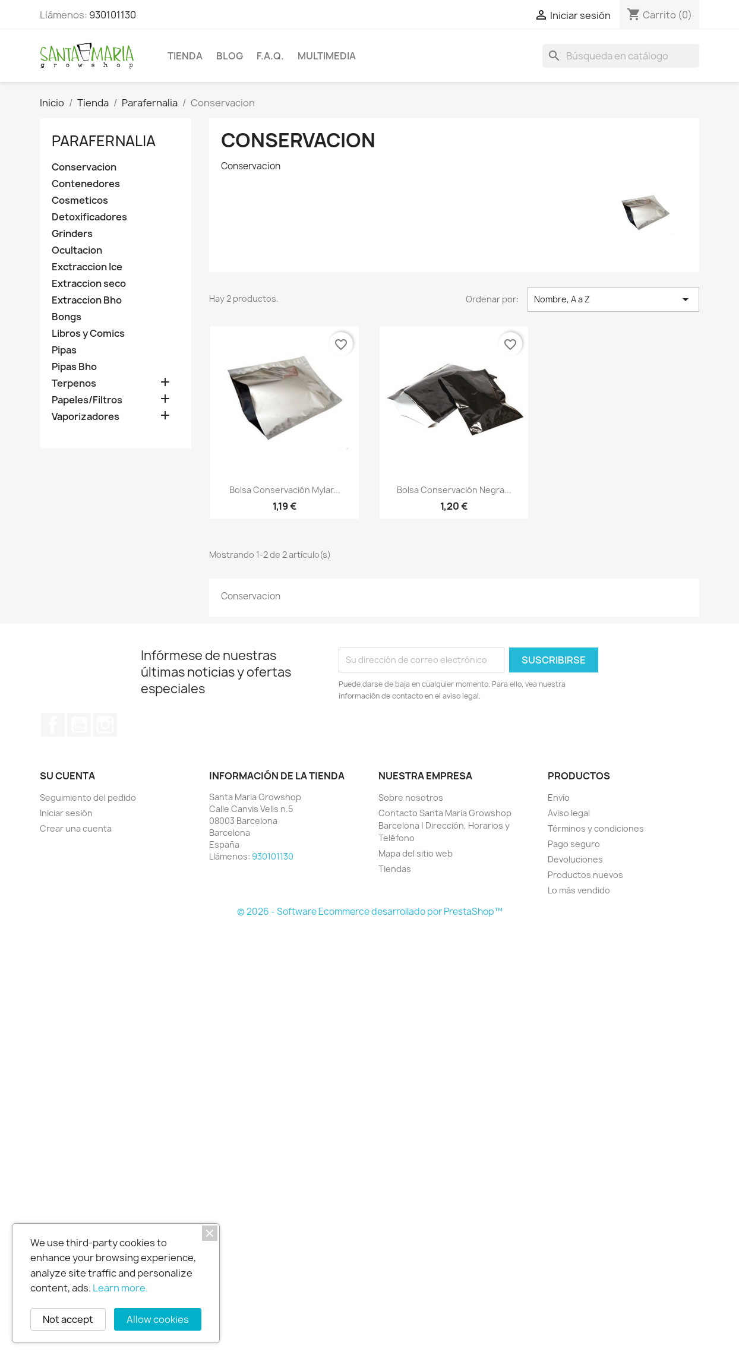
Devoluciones (575, 859)
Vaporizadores (85, 416)
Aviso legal (569, 813)
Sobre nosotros (410, 797)
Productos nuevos (585, 874)
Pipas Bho (74, 367)
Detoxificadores (89, 217)
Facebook (53, 725)
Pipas (64, 350)
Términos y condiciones (596, 828)
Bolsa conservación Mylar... (284, 489)
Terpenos (74, 383)
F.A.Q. (270, 55)
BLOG (229, 55)
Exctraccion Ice (87, 267)
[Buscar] (620, 56)
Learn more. (120, 1287)
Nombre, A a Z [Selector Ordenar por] (613, 299)
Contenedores (86, 184)
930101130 (112, 14)
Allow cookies (158, 1319)
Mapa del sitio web (415, 853)
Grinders (72, 234)
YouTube (79, 725)
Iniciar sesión (66, 813)
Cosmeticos (80, 200)
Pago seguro (574, 843)
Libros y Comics (88, 333)
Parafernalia (104, 141)
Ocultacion (77, 250)
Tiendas (394, 868)
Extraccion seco (89, 283)
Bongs (66, 317)
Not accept (68, 1319)
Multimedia (327, 55)
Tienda (185, 55)
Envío (559, 797)
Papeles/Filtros (87, 400)
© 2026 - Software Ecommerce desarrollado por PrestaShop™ (370, 911)
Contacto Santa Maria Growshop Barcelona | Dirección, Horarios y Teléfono (444, 825)
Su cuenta (67, 775)
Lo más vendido (579, 890)
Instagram (105, 725)
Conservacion (84, 167)
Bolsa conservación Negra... (454, 489)
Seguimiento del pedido (88, 797)
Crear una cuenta (76, 828)
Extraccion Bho (87, 300)
